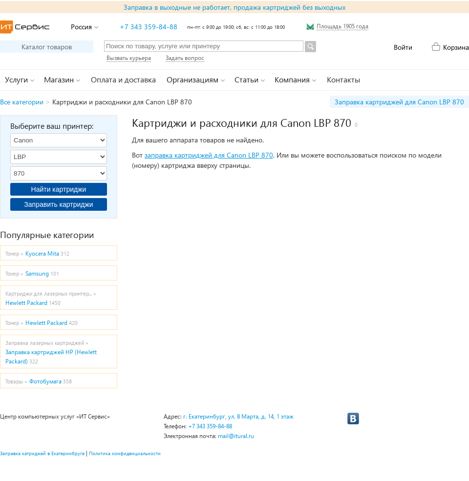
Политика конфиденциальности (125, 453)
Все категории (21, 101)
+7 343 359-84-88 (148, 26)
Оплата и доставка (123, 79)
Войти (403, 47)
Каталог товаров (46, 46)
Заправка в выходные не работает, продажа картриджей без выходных (234, 7)
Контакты (343, 79)
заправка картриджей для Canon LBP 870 (209, 155)
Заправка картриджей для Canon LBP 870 (399, 101)
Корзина (456, 47)
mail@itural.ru (236, 436)
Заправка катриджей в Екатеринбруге (42, 453)
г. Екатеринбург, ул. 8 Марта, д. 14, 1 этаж (238, 416)
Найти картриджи (58, 189)
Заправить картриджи (58, 204)
